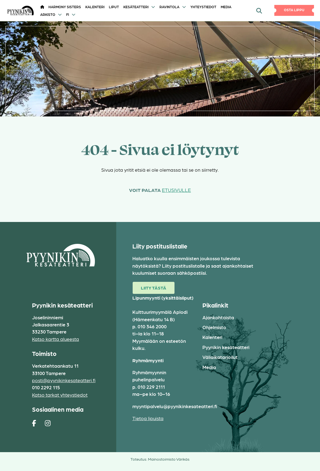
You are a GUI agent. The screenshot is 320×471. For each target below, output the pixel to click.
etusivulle (176, 190)
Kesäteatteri (136, 7)
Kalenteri (94, 7)
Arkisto (47, 14)
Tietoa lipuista (148, 418)
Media (226, 7)
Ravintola (169, 7)
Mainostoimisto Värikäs (169, 459)
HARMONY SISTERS (64, 7)
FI (67, 14)
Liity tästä (153, 287)
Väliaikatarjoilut (220, 357)
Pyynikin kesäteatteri (225, 347)
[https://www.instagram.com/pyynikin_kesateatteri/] (48, 423)
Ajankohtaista (218, 317)
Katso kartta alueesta (55, 339)
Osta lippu (294, 10)
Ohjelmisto (214, 327)
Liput (114, 7)
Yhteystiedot (203, 7)
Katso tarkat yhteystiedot (60, 394)
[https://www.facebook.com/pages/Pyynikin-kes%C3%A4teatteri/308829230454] (34, 423)
